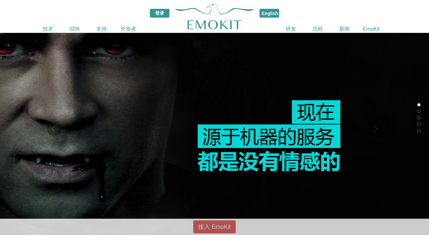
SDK (74, 29)
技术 (48, 29)
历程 (317, 29)
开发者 (128, 29)
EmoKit (371, 29)
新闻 (344, 29)
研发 (291, 29)
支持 (101, 29)
